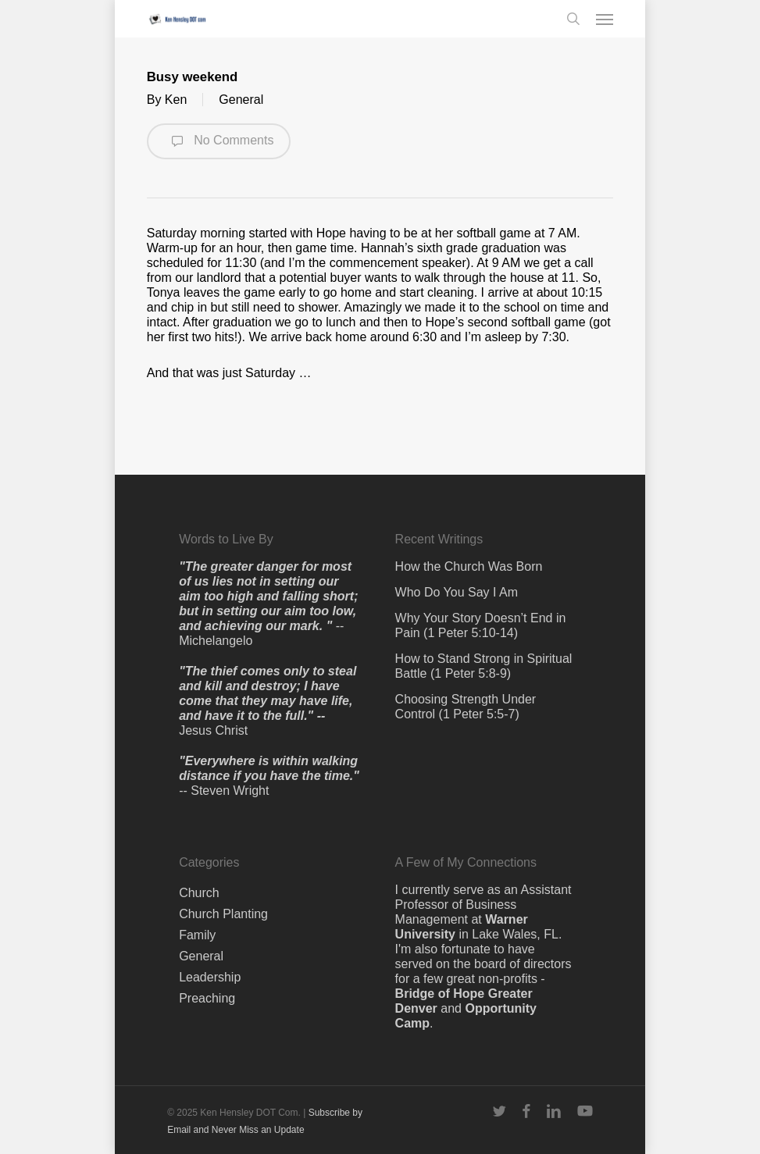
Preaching (207, 998)
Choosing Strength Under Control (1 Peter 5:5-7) (466, 707)
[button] (604, 19)
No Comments (219, 141)
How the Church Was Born (469, 566)
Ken (176, 99)
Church (199, 892)
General (241, 99)
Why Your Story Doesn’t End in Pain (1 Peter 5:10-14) (480, 625)
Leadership (210, 977)
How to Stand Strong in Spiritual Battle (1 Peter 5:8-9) (484, 666)
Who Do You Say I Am (456, 592)
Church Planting (223, 914)
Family (197, 935)
